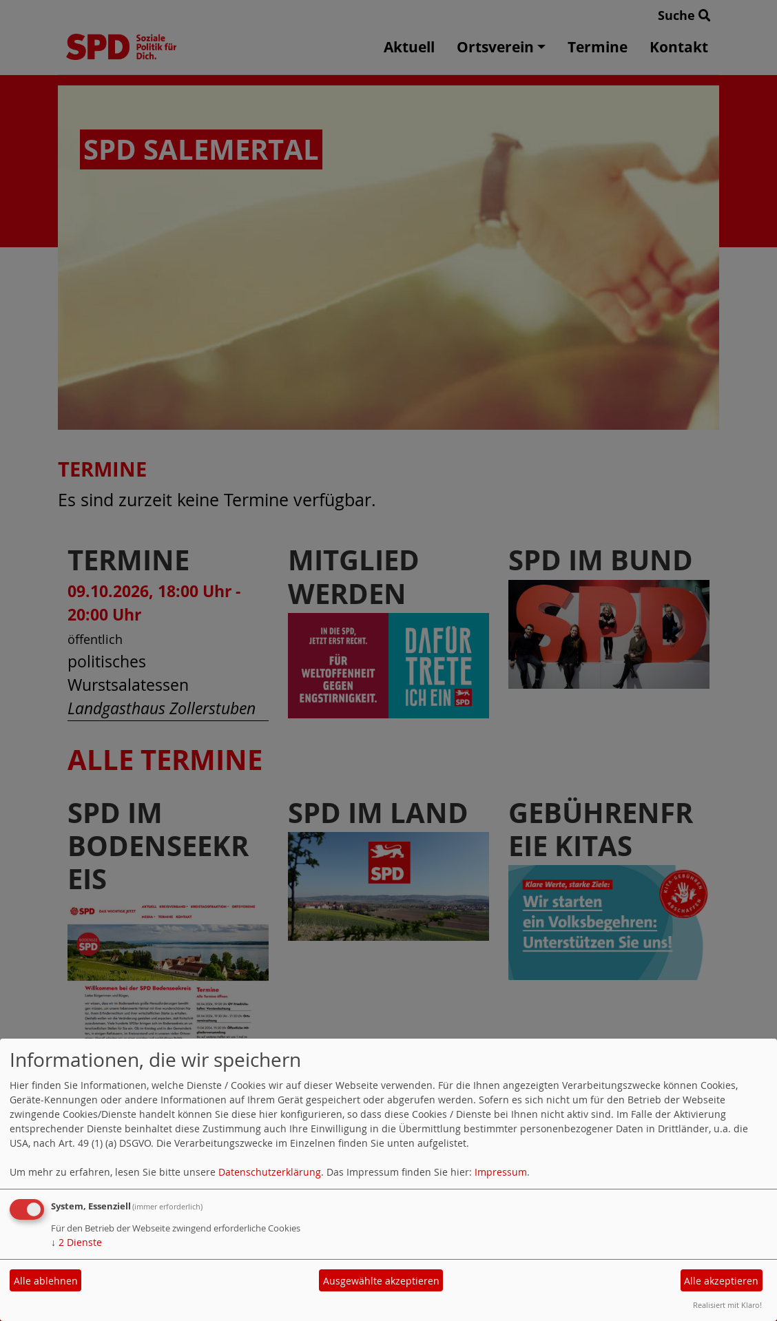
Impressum (501, 1171)
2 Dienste (76, 1242)
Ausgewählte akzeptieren (381, 1280)
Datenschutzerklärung (269, 1171)
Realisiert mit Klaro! (727, 1305)
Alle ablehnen (46, 1280)
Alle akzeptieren (721, 1280)
